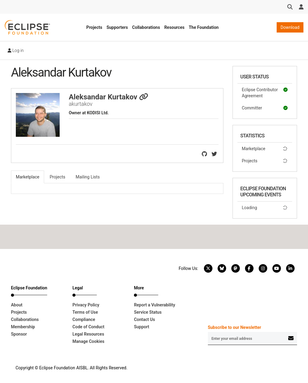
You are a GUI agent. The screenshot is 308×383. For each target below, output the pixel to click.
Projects (94, 27)
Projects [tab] (57, 176)
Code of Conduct (88, 326)
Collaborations (146, 27)
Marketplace (265, 149)
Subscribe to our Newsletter (234, 327)
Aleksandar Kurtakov (108, 97)
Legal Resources (88, 334)
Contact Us (144, 319)
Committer (265, 108)
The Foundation (204, 27)
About (17, 304)
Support (141, 326)
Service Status (148, 312)
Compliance (83, 319)
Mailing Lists (88, 176)
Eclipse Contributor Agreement (265, 92)
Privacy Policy (85, 304)
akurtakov (81, 104)
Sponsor (19, 334)
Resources (174, 27)
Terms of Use (85, 312)
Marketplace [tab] (27, 176)
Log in (16, 50)
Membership (23, 326)
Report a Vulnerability (154, 304)
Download (290, 27)
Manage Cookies (88, 341)
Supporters (117, 27)
